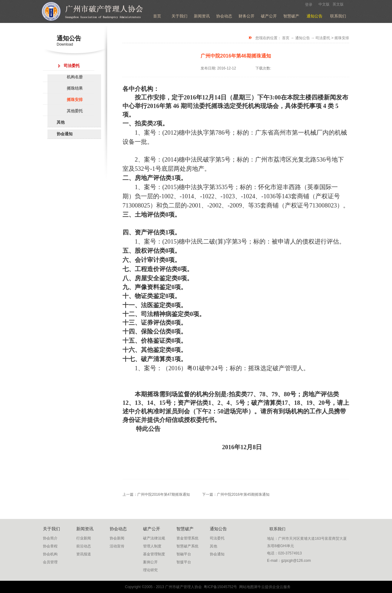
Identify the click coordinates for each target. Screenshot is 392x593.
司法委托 (322, 38)
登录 (308, 4)
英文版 (338, 4)
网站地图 (245, 587)
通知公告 (302, 38)
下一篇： (236, 494)
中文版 (324, 4)
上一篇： (156, 494)
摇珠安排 (341, 38)
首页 (157, 16)
